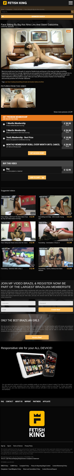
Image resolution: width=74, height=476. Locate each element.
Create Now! (55, 310)
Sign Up (3, 446)
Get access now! (37, 153)
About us (19, 401)
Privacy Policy (28, 446)
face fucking (11, 82)
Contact (9, 401)
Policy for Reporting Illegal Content (40, 466)
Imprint (28, 401)
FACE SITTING (18, 9)
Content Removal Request (49, 469)
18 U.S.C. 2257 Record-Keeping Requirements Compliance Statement (20, 458)
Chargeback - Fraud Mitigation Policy (11, 469)
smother (41, 82)
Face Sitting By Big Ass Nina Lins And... (34, 9)
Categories (9, 9)
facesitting (18, 82)
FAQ (2, 401)
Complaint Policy (24, 466)
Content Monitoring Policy (60, 466)
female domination (28, 82)
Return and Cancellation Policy (31, 469)
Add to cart (35, 177)
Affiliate (46, 401)
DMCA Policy (4, 466)
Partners (37, 401)
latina (36, 82)
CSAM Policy (13, 466)
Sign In (9, 446)
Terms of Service (18, 446)
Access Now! (37, 337)
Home (2, 9)
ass (6, 82)
